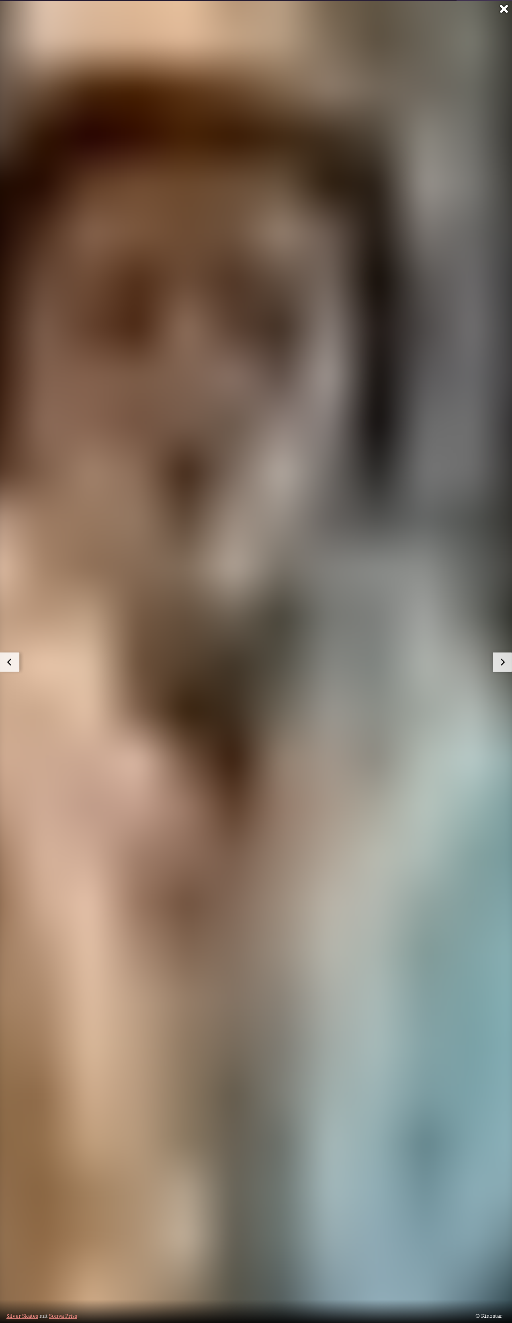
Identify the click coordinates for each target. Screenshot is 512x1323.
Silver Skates (22, 1315)
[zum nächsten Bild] (502, 662)
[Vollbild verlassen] (504, 9)
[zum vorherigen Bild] (9, 662)
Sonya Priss (63, 1315)
